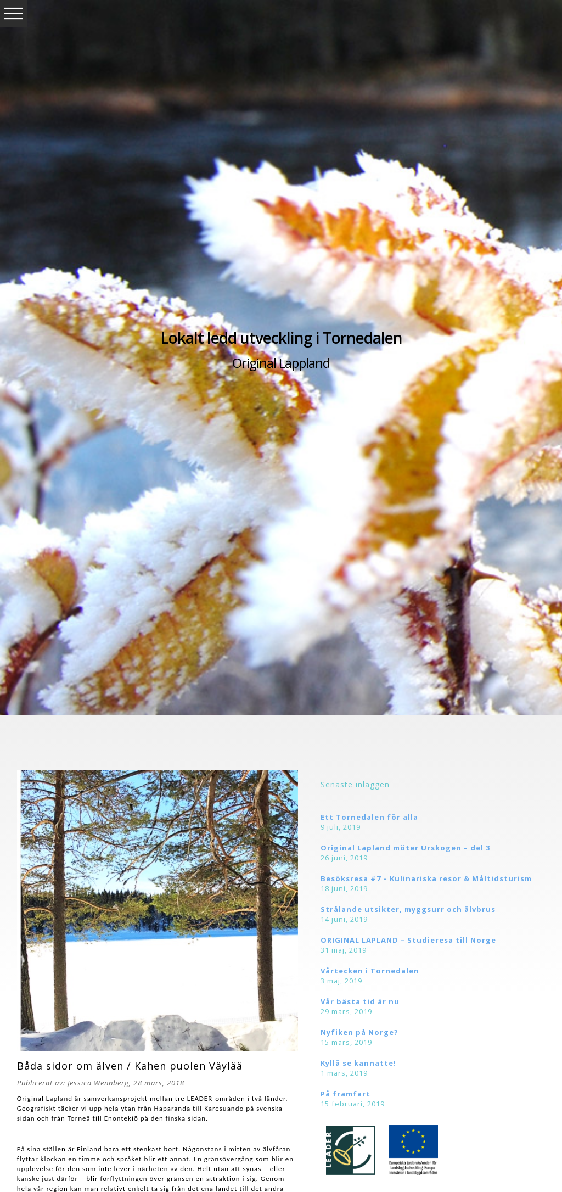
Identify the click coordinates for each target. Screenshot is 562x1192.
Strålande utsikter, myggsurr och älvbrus (408, 909)
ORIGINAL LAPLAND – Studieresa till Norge (408, 940)
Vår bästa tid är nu (360, 1001)
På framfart (345, 1094)
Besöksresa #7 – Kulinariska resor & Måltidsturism (426, 878)
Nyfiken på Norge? (359, 1032)
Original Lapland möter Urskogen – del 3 (405, 848)
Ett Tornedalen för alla (369, 817)
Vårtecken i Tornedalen (370, 971)
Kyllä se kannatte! (358, 1063)
